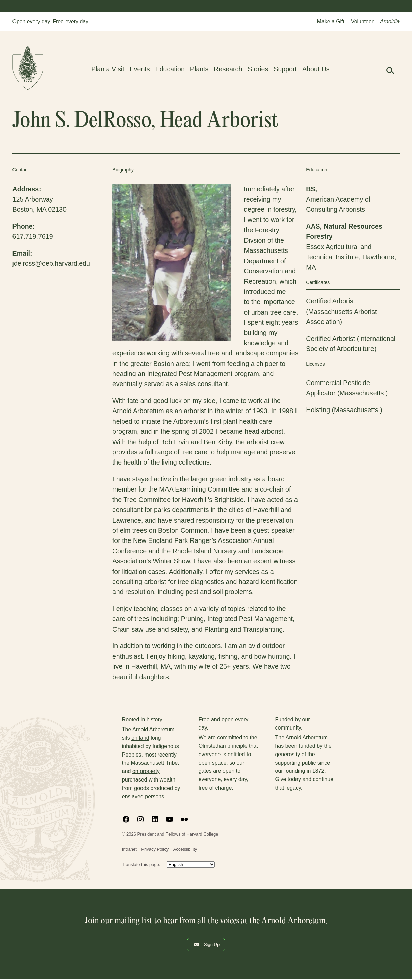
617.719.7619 (32, 236)
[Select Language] (191, 864)
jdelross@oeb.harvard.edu (51, 263)
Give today (288, 779)
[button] (390, 70)
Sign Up (206, 945)
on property (146, 771)
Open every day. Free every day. (51, 21)
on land (140, 738)
